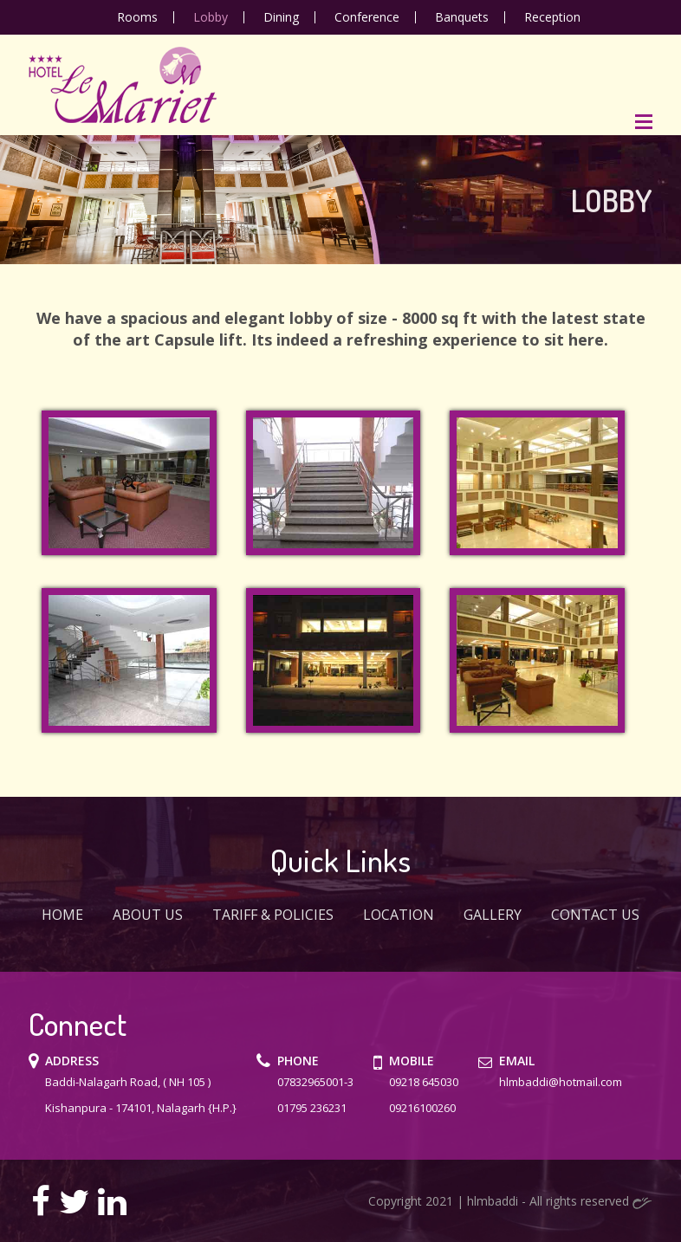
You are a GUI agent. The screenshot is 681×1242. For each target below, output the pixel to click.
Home (62, 914)
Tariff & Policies (273, 914)
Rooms (137, 17)
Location (398, 914)
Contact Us (595, 914)
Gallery (493, 914)
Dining (281, 17)
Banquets (462, 17)
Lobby (210, 17)
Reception (552, 17)
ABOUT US (148, 914)
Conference (366, 17)
